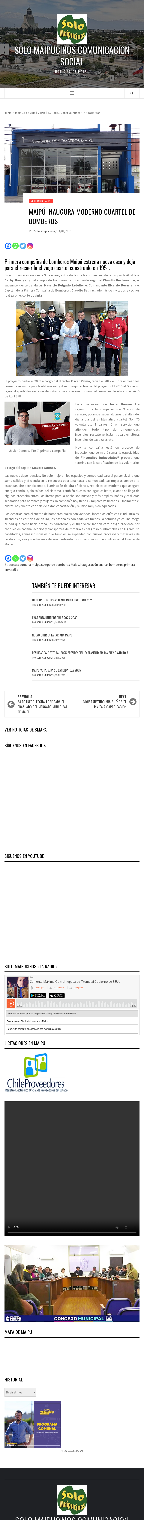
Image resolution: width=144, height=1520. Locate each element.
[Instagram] (30, 246)
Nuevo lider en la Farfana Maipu (52, 635)
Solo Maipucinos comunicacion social (72, 55)
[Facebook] (8, 246)
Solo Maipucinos (45, 231)
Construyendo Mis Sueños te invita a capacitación (101, 701)
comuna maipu (30, 564)
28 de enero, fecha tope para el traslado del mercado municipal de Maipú (42, 704)
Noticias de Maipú (41, 201)
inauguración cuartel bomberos (101, 564)
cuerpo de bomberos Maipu (60, 564)
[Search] (131, 93)
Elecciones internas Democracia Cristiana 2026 (62, 600)
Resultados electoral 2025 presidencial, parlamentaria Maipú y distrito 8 (80, 653)
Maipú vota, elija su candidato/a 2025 (56, 670)
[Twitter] (23, 246)
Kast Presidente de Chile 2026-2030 (54, 617)
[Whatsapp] (15, 246)
